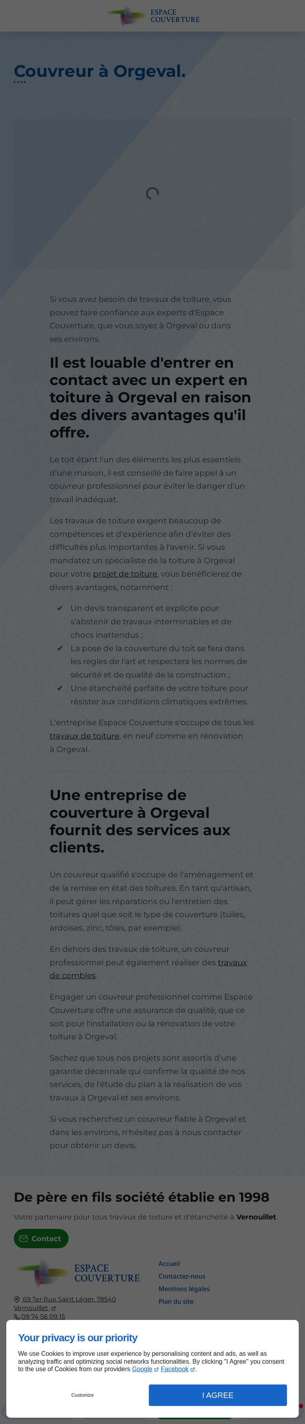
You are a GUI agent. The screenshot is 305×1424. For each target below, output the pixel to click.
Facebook (174, 1369)
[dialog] (152, 1369)
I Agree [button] (218, 1395)
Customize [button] (82, 1395)
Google (142, 1369)
